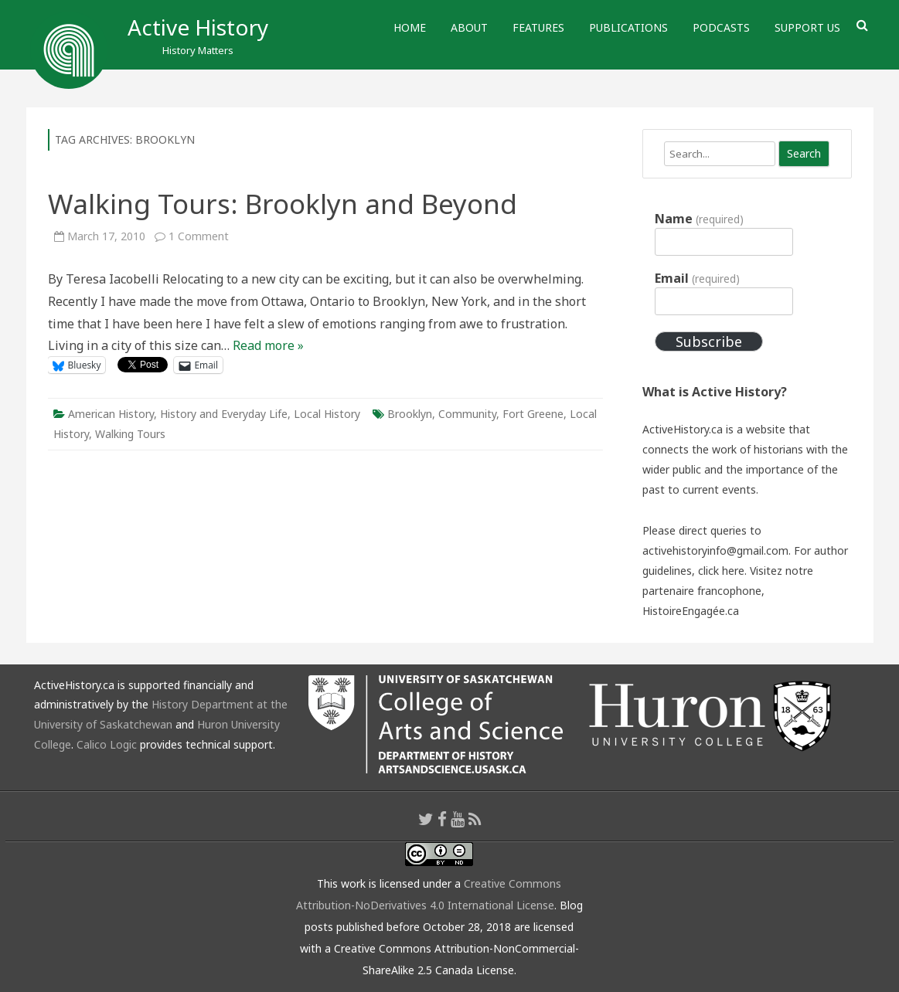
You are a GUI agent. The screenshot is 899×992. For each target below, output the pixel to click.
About (469, 27)
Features (538, 27)
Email (697, 278)
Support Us (807, 27)
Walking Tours (130, 433)
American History (111, 413)
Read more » (268, 345)
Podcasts (721, 27)
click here (721, 570)
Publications (628, 27)
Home (409, 27)
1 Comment (199, 236)
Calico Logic (107, 744)
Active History (198, 27)
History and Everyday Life (224, 413)
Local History (327, 413)
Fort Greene (533, 413)
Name (699, 218)
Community (467, 413)
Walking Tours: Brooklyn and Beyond (282, 203)
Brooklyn (409, 413)
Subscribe (709, 341)
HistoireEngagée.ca (690, 610)
